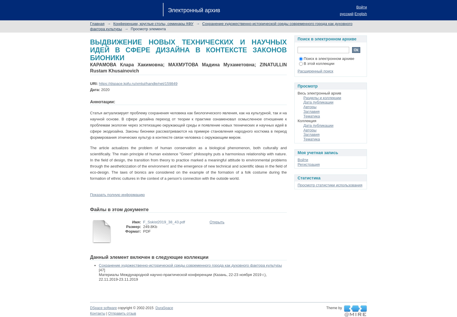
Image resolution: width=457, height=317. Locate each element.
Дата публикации (318, 102)
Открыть (217, 222)
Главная (97, 24)
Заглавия (311, 111)
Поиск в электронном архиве (326, 58)
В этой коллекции (316, 63)
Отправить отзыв (122, 313)
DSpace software (103, 308)
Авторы (310, 107)
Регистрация (309, 164)
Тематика (311, 116)
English (360, 14)
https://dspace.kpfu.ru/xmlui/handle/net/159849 (138, 83)
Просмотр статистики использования (330, 185)
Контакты (97, 313)
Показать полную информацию (117, 195)
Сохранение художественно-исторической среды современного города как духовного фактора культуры (190, 265)
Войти (361, 7)
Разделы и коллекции (322, 98)
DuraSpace (164, 308)
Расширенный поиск (315, 71)
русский (347, 14)
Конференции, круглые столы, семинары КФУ (153, 24)
